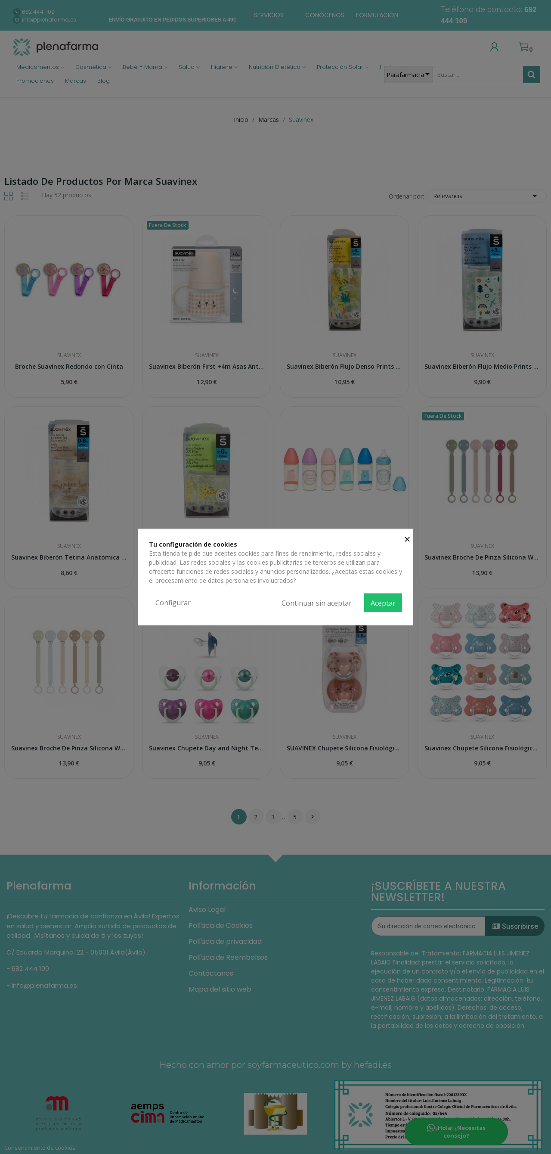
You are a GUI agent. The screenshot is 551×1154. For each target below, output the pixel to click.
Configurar (173, 602)
